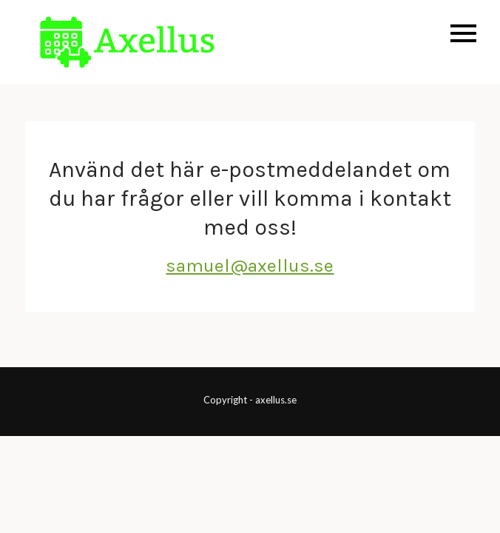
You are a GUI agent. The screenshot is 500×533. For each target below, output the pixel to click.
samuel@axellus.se (250, 265)
